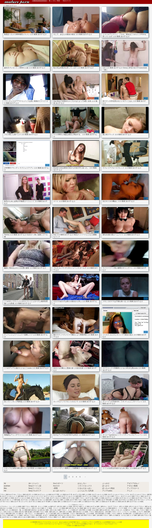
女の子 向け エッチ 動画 (9, 517)
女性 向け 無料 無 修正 (26, 512)
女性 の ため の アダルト (136, 506)
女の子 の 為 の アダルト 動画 (40, 498)
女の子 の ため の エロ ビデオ (33, 496)
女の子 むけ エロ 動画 (112, 498)
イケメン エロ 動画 (59, 508)
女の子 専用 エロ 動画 (94, 500)
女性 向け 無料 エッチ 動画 (81, 506)
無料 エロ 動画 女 (114, 515)
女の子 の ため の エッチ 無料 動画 (13, 496)
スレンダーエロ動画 (15, 506)
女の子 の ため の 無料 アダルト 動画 (132, 496)
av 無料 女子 (52, 506)
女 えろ (120, 510)
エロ (6, 510)
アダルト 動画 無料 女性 (7, 513)
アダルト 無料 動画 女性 (78, 513)
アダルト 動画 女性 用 (24, 494)
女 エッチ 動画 (43, 506)
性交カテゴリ (67, 1)
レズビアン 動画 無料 (143, 512)
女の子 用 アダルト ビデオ (142, 500)
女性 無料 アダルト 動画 (41, 512)
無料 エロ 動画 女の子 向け (87, 501)
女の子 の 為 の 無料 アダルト (75, 498)
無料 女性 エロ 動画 (65, 512)
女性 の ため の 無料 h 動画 (26, 517)
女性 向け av (62, 515)
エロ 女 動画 (90, 513)
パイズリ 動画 (122, 508)
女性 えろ (114, 510)
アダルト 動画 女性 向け (97, 512)
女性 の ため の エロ (98, 508)
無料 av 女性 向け (105, 510)
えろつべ (28, 508)
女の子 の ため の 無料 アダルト (110, 496)
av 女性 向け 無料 (43, 510)
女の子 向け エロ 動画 (27, 500)
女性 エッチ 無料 (131, 515)
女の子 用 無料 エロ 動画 (49, 501)
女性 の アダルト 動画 (73, 515)
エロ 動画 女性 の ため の (141, 513)
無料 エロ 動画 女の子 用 (103, 501)
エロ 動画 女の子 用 (66, 494)
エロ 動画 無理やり (111, 508)
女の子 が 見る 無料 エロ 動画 (82, 494)
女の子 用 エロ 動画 (35, 501)
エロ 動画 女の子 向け (17, 2)
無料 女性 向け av (71, 508)
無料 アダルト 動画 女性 (30, 506)
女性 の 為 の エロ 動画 (11, 512)
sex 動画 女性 (127, 513)
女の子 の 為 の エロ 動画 (58, 498)
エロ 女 (123, 515)
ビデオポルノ (4, 506)
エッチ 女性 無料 (51, 513)
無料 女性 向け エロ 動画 (80, 512)
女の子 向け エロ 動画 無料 (43, 500)
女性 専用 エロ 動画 (85, 510)
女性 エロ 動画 (123, 506)
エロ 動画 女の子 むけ (38, 494)
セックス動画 (18, 515)
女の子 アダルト (113, 506)
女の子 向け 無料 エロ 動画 (61, 500)
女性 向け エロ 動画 (6, 508)
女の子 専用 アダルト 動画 (78, 500)
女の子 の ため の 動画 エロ (90, 496)
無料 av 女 (148, 506)
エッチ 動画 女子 (73, 510)
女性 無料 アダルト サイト (113, 512)
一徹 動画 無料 (52, 515)
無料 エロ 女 (87, 508)
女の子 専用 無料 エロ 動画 (109, 500)
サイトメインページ (40, 1)
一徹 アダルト (28, 513)
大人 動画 (80, 508)
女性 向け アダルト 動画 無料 (33, 515)
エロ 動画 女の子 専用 (52, 494)
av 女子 (45, 515)
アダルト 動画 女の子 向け (8, 494)
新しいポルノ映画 (54, 1)
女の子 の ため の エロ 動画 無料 (71, 496)
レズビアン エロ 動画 (129, 512)
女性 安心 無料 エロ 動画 (64, 506)
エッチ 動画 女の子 (41, 517)
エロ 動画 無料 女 (39, 513)
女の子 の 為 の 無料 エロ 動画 (94, 498)
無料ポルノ (104, 506)
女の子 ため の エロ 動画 (99, 494)
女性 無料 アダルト (103, 515)
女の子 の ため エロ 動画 (22, 498)
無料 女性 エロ (54, 512)
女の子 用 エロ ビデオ (21, 501)
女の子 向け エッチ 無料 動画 (11, 500)
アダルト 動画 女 (117, 513)
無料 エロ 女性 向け (68, 517)
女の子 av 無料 (95, 506)
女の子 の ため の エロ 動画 (52, 496)
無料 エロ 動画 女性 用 (119, 501)
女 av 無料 (95, 510)
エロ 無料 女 (19, 513)
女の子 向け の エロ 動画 (127, 498)
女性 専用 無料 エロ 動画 (103, 513)
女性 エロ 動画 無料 (63, 513)
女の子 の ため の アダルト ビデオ (118, 494)
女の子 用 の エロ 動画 (126, 500)
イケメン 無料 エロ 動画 (135, 508)
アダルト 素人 (135, 510)
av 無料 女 (126, 510)
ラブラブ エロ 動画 (19, 508)
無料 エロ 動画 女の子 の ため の (68, 501)
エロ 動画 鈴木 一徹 (15, 510)
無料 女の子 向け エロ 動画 (135, 501)
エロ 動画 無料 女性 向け (29, 510)
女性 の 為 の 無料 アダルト (58, 510)
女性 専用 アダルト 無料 (88, 515)
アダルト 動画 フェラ (55, 517)
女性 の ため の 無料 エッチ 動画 (42, 508)
